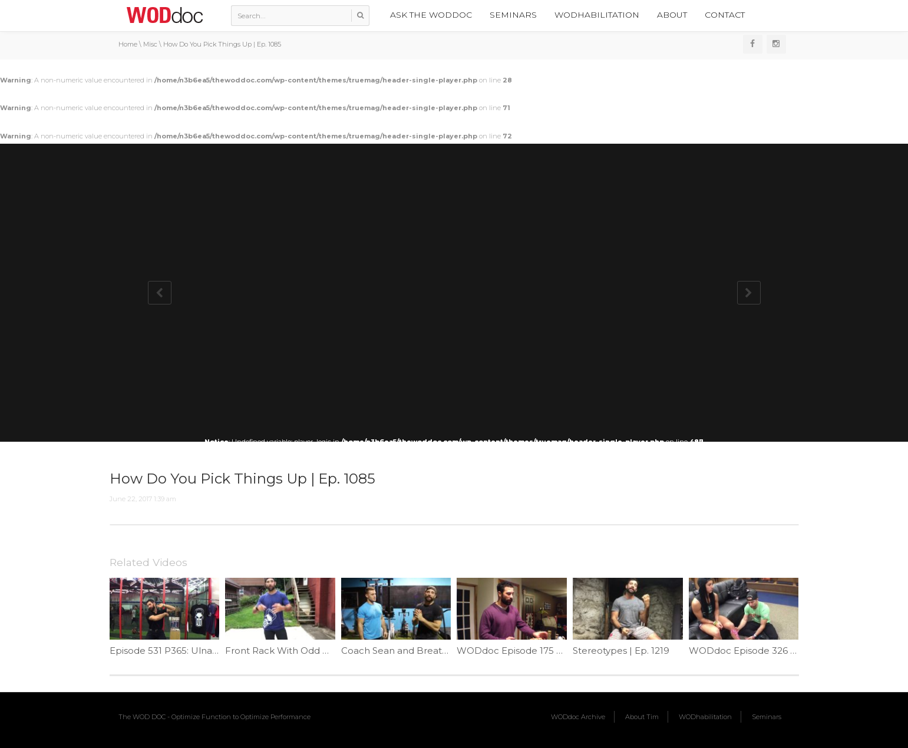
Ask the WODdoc (431, 14)
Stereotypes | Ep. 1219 (621, 650)
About (672, 14)
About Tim (642, 717)
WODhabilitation (596, 14)
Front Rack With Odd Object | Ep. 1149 (310, 650)
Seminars (513, 14)
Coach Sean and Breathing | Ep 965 (420, 650)
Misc (150, 44)
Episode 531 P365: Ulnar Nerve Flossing (197, 650)
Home (127, 44)
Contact (725, 14)
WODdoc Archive (578, 717)
